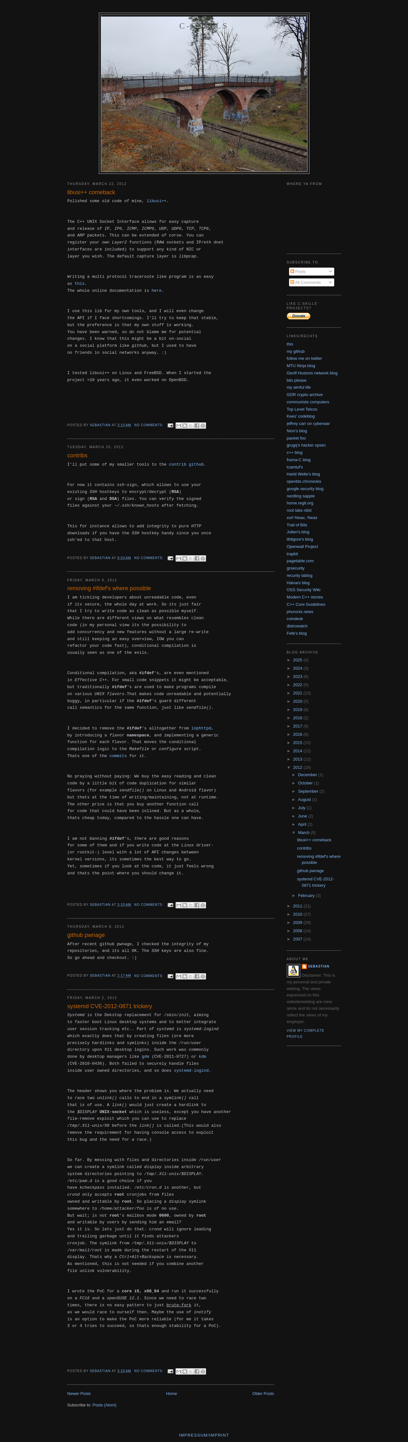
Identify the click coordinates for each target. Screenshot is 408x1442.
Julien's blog (298, 532)
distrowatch (297, 626)
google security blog (305, 488)
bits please (297, 380)
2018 (298, 717)
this (80, 283)
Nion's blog (297, 430)
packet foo (296, 438)
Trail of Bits (297, 525)
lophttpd (201, 728)
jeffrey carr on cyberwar (308, 423)
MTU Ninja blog (301, 365)
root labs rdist (299, 510)
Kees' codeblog (301, 416)
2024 (298, 668)
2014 (298, 750)
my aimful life (299, 387)
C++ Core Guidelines (306, 604)
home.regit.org (300, 503)
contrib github (186, 464)
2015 (298, 742)
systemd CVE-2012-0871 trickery (109, 1006)
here (157, 290)
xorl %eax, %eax (302, 517)
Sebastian (319, 966)
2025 (298, 660)
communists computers (308, 402)
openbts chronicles (304, 481)
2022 (298, 684)
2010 (298, 914)
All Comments (305, 282)
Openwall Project (302, 546)
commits (118, 756)
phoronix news (300, 611)
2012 (298, 767)
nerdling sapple (301, 496)
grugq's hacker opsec (306, 445)
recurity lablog (300, 575)
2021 (298, 693)
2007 (298, 939)
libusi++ (156, 201)
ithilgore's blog (300, 539)
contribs (77, 455)
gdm (145, 1056)
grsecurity (296, 568)
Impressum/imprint (204, 1435)
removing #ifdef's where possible (109, 588)
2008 (298, 930)
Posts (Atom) (104, 1405)
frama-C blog (299, 459)
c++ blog (295, 452)
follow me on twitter (304, 358)
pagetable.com (300, 560)
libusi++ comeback (91, 192)
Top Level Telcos (302, 409)
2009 (298, 922)
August (305, 799)
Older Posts (263, 1393)
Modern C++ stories (305, 597)
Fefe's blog (297, 633)
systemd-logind (191, 1070)
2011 (298, 906)
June (303, 816)
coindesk (295, 618)
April (303, 824)
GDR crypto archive (305, 394)
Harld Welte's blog (303, 474)
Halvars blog (298, 582)
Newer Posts (79, 1393)
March (304, 832)
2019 (298, 709)
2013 (298, 759)
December (308, 774)
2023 (298, 676)
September (308, 791)
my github (296, 351)
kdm (202, 1056)
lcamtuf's (295, 467)
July (302, 807)
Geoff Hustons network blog (312, 373)
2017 (298, 726)
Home (171, 1393)
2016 (298, 734)
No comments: (149, 425)
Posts (298, 271)
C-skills (204, 26)
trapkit (292, 553)
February (307, 895)
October (306, 783)
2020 (298, 701)
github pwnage (86, 935)
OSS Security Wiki (304, 589)
